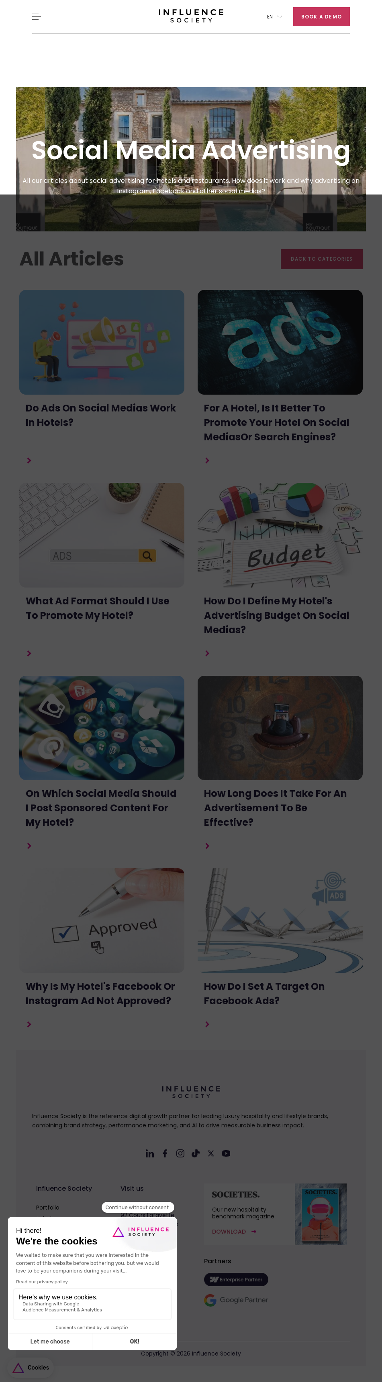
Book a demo (321, 16)
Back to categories (322, 258)
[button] (274, 17)
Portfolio (47, 1208)
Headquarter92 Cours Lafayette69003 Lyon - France (149, 1215)
